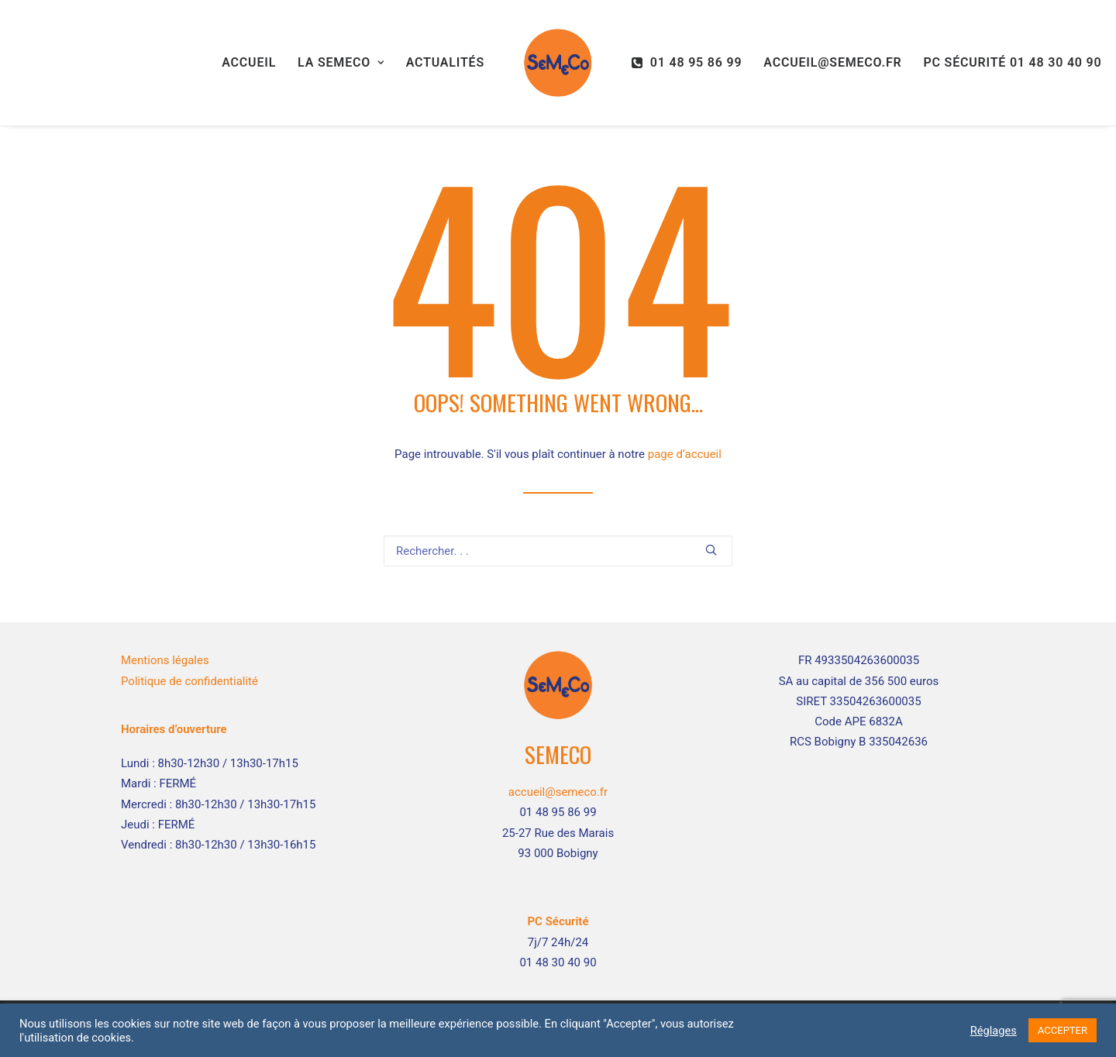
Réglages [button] (993, 1031)
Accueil (249, 62)
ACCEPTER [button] (1062, 1030)
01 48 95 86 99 (696, 62)
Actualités (445, 62)
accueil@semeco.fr (832, 62)
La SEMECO (341, 62)
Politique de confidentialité (189, 681)
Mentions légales (165, 660)
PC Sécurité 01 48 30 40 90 (1012, 62)
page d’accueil (685, 454)
